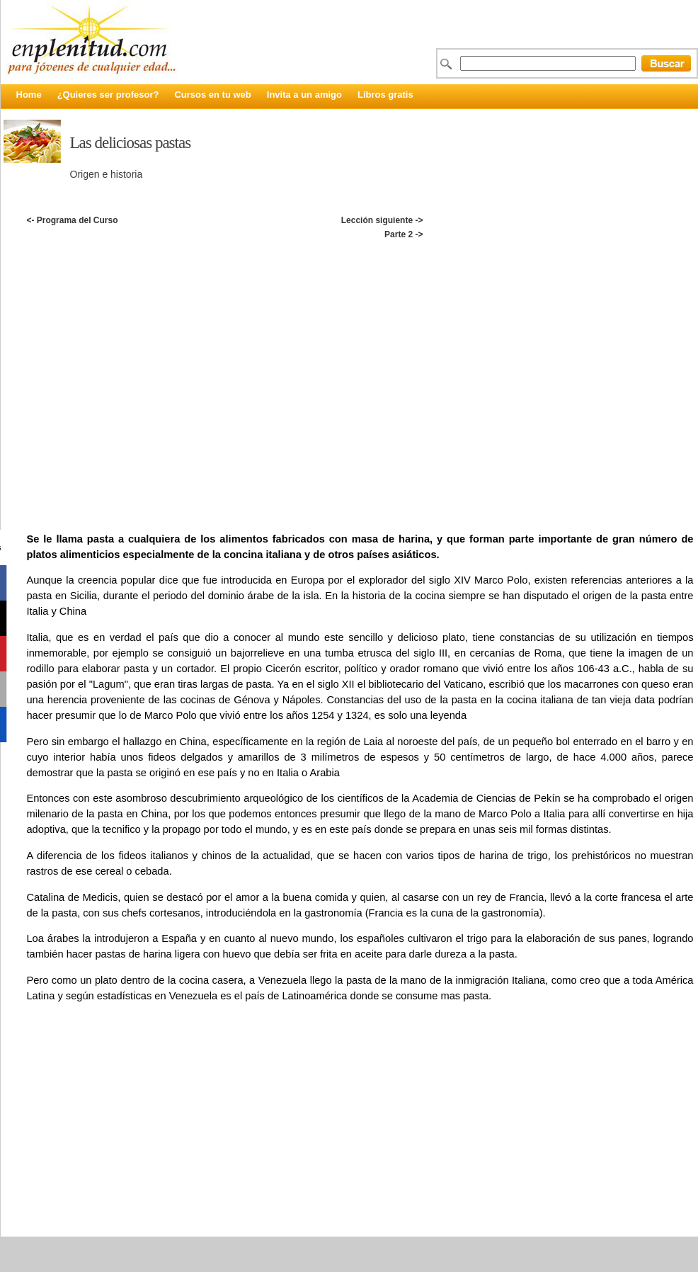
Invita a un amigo (304, 94)
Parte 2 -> (403, 234)
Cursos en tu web (212, 94)
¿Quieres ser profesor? (108, 94)
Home (29, 94)
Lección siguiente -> (382, 220)
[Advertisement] (145, 370)
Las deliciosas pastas (130, 143)
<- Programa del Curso (72, 220)
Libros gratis (385, 94)
